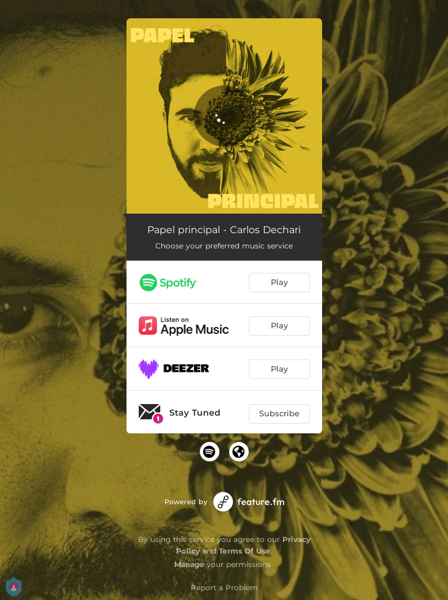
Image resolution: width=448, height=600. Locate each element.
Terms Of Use (244, 550)
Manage (189, 564)
